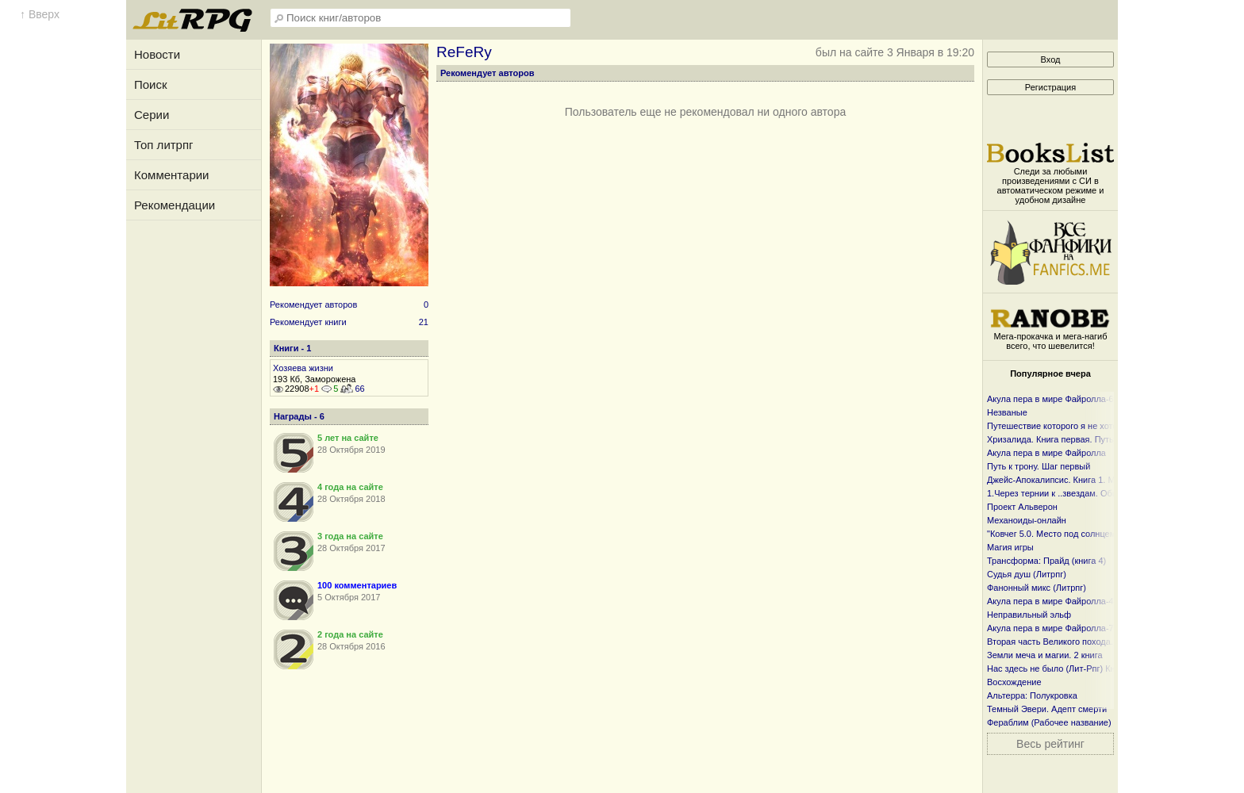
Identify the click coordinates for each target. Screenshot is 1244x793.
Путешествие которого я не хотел (1055, 426)
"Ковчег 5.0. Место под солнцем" (1053, 533)
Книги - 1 (292, 348)
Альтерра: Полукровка (1032, 695)
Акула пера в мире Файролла (1046, 453)
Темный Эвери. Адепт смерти (1047, 709)
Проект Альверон (1022, 506)
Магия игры (1010, 547)
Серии (151, 114)
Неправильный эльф (1029, 614)
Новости (157, 54)
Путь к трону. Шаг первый (1038, 466)
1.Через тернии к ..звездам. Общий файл (1070, 493)
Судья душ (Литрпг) (1026, 574)
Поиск (150, 84)
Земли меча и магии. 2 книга (1045, 655)
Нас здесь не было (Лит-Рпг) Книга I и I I (1068, 668)
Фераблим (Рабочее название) (1049, 722)
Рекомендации (174, 205)
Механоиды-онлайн (1026, 520)
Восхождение (1014, 682)
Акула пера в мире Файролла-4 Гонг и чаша (1075, 601)
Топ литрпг (164, 144)
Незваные (1007, 412)
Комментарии (171, 175)
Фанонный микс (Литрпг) (1036, 587)
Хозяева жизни (303, 368)
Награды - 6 (299, 416)
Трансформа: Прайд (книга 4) (1046, 560)
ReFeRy (464, 52)
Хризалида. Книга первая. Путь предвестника (1079, 439)
